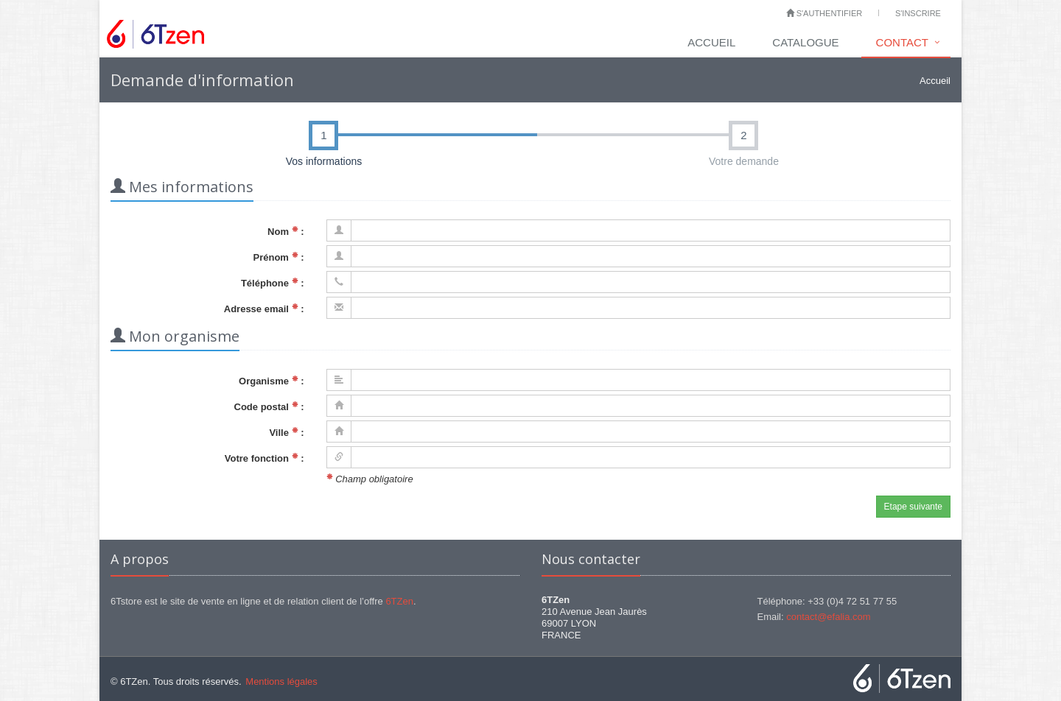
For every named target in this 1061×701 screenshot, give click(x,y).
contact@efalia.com (828, 616)
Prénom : (278, 257)
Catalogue (805, 42)
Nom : (285, 231)
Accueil (711, 42)
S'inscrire (918, 13)
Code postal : (269, 407)
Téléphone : (272, 283)
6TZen (399, 601)
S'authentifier (824, 13)
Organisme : (271, 381)
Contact (902, 42)
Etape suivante (913, 506)
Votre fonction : (264, 458)
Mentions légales (281, 681)
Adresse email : (264, 309)
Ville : (286, 432)
